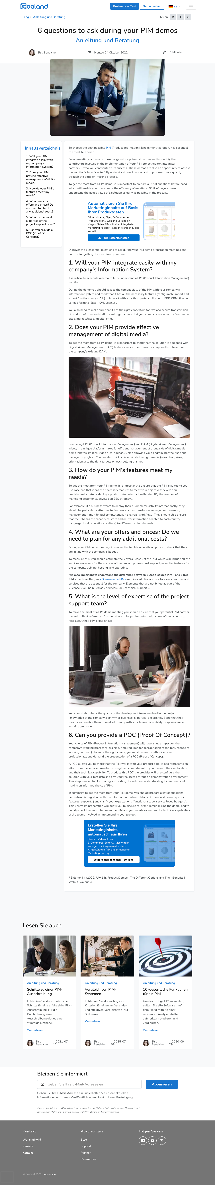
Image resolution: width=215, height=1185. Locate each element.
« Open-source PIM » (113, 579)
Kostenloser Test (124, 6)
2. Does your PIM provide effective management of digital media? (41, 177)
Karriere (28, 1146)
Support (86, 1146)
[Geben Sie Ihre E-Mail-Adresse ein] (95, 1084)
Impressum (50, 1174)
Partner (86, 1153)
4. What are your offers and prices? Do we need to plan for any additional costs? (40, 206)
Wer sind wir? (32, 1140)
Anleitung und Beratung (49, 17)
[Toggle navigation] (191, 6)
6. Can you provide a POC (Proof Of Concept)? (39, 233)
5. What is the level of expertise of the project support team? (40, 220)
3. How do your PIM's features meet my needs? (40, 192)
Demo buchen (152, 6)
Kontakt (28, 1153)
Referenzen (88, 1159)
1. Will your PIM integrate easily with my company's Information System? (39, 161)
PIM (108, 148)
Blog (26, 17)
